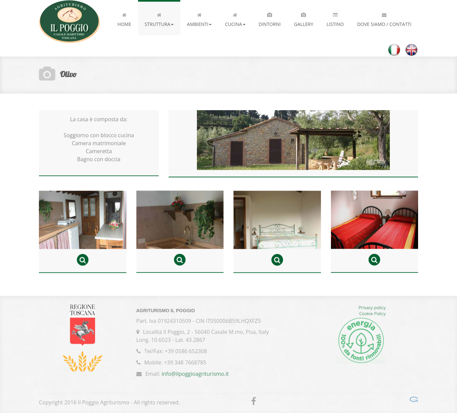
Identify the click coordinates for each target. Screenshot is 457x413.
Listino (335, 18)
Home (124, 18)
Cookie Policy (372, 314)
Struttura (159, 18)
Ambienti (199, 18)
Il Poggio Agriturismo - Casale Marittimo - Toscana (69, 21)
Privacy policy (372, 308)
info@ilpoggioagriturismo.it (195, 372)
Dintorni (270, 18)
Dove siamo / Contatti (384, 18)
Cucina (235, 18)
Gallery (303, 18)
